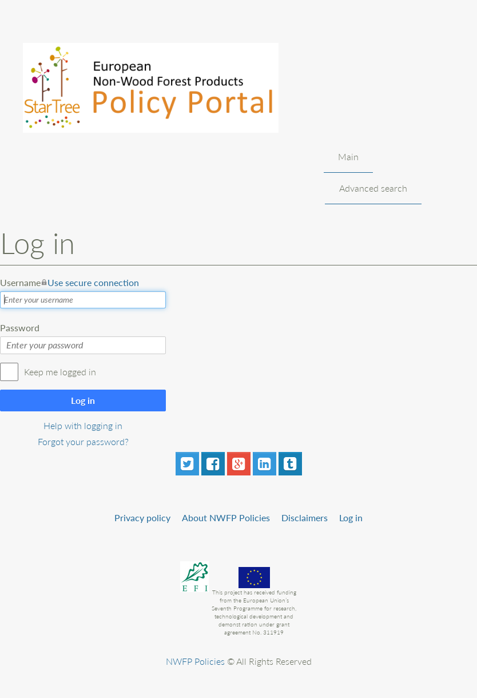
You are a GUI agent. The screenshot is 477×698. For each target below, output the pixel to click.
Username (69, 282)
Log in (83, 400)
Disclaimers (304, 517)
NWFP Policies (195, 661)
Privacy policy (142, 517)
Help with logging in (82, 425)
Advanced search (373, 188)
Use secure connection (93, 282)
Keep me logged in (60, 371)
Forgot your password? (83, 441)
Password (19, 327)
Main (348, 156)
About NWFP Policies (226, 517)
